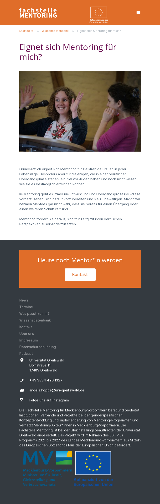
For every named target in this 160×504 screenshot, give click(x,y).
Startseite (26, 31)
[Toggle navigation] (138, 12)
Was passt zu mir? (34, 313)
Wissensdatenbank (55, 31)
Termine (26, 307)
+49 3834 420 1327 (45, 380)
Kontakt (80, 274)
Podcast (26, 353)
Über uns (26, 333)
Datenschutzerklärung (37, 347)
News (24, 300)
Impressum (28, 340)
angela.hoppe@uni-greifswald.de (56, 390)
